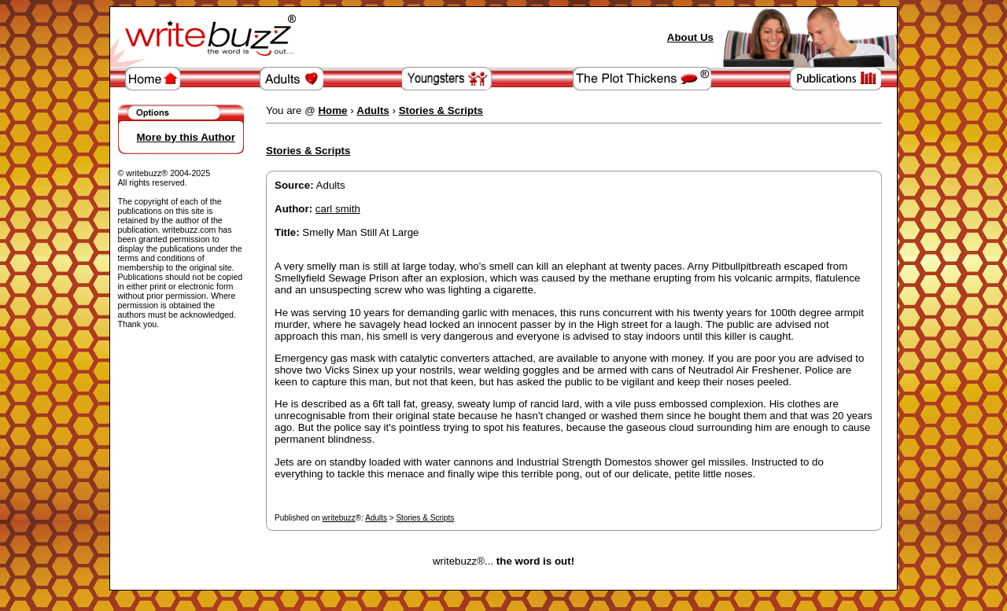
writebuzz (339, 517)
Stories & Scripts (425, 517)
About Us (690, 37)
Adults (376, 517)
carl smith (337, 209)
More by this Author (186, 137)
